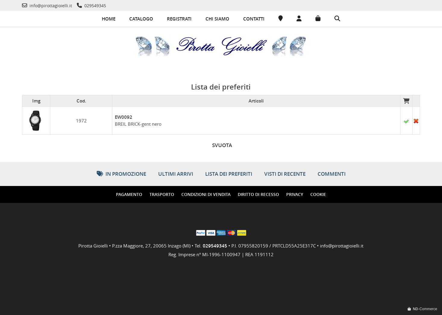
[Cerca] (337, 19)
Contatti (254, 19)
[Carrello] (318, 18)
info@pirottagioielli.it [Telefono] (341, 245)
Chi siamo (217, 19)
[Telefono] (47, 5)
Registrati (179, 19)
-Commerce (422, 309)
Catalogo (141, 19)
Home (108, 19)
